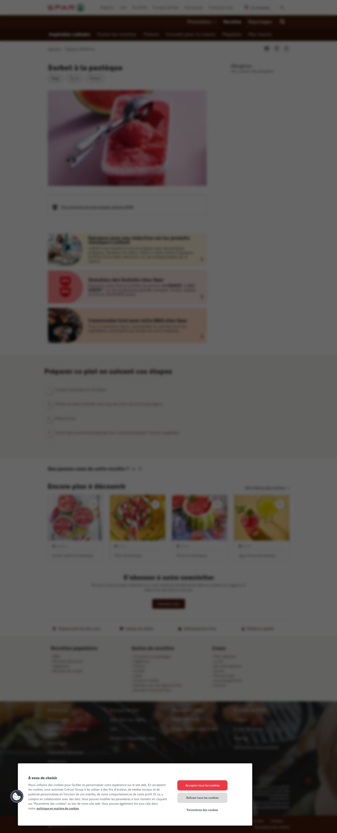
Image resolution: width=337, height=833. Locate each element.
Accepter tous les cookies (202, 785)
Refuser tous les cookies (202, 797)
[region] (135, 794)
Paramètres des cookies (202, 810)
